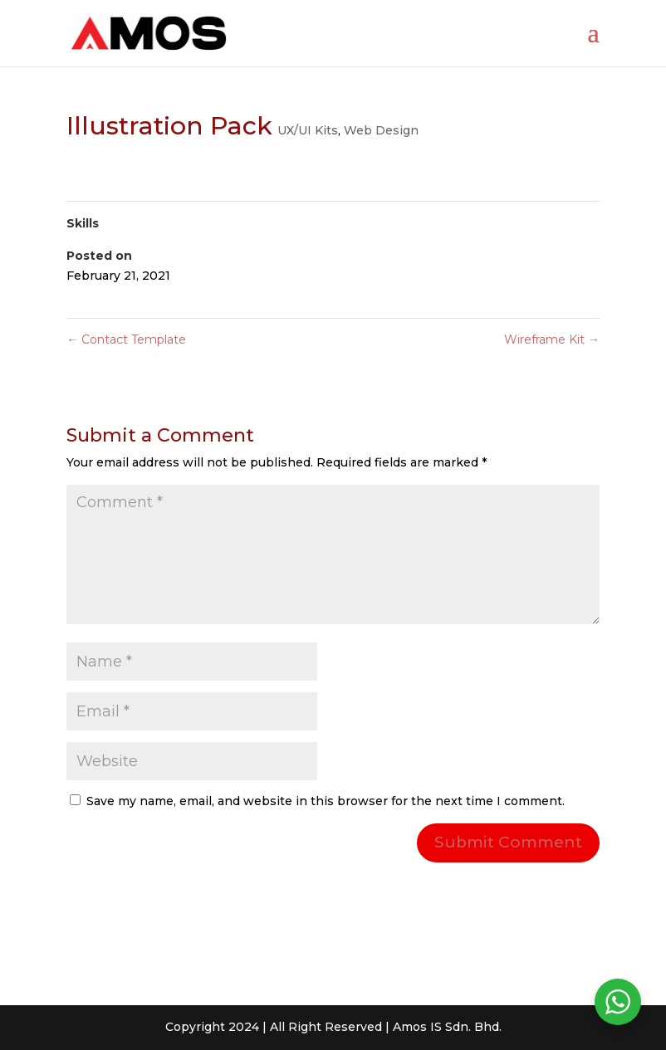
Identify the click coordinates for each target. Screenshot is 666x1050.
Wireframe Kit (552, 339)
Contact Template (126, 339)
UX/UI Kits (307, 130)
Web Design (381, 130)
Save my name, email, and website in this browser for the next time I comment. (325, 801)
